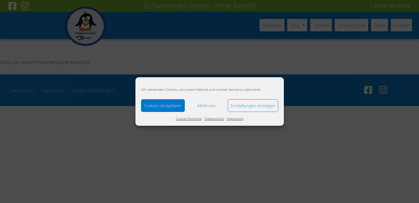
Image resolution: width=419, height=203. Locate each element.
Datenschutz (214, 118)
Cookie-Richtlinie (189, 118)
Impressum (235, 118)
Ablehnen (206, 105)
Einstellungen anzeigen (253, 105)
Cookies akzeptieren (163, 105)
